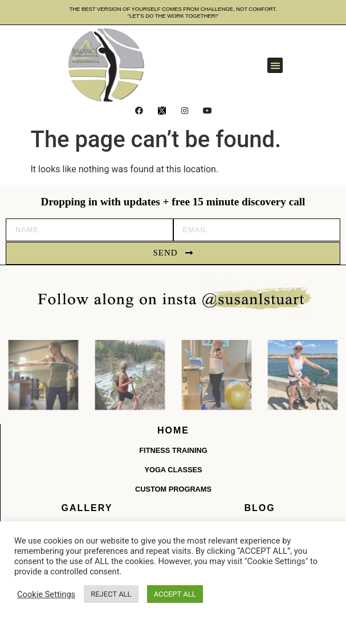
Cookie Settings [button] (46, 594)
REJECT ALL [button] (111, 594)
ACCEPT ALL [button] (175, 594)
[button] (275, 65)
